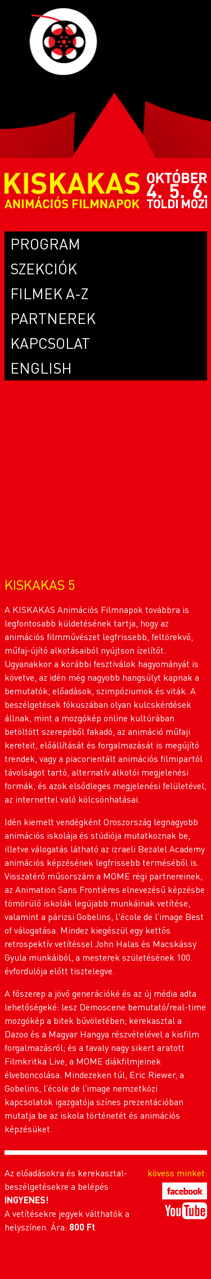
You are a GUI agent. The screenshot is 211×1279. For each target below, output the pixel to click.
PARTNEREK (53, 318)
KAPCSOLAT (50, 343)
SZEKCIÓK (43, 268)
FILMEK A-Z (49, 293)
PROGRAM (45, 243)
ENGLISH (41, 367)
